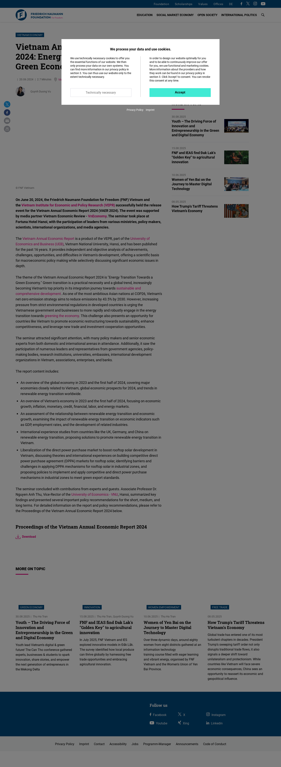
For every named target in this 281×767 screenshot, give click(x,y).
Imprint (150, 110)
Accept (180, 92)
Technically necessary (101, 92)
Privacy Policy (135, 110)
